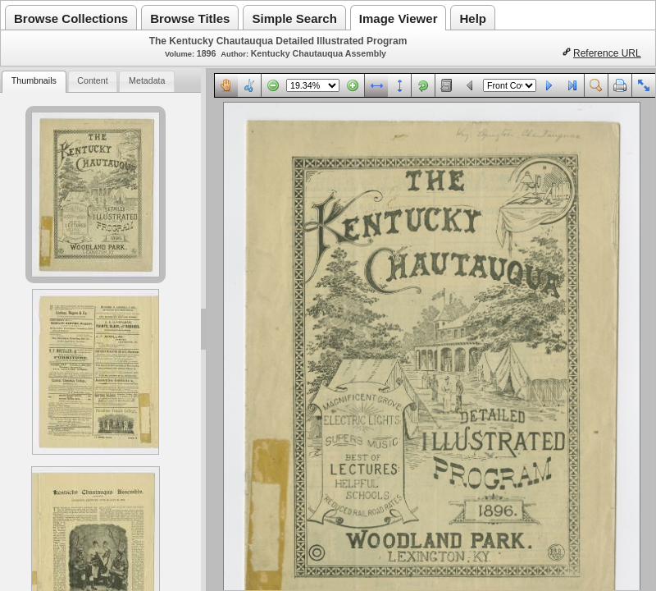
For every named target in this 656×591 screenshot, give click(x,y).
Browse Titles (190, 18)
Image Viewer (398, 18)
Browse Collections (71, 18)
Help (472, 18)
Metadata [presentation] (147, 80)
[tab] (34, 82)
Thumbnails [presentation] (34, 80)
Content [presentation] (92, 80)
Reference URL (607, 53)
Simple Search (294, 18)
